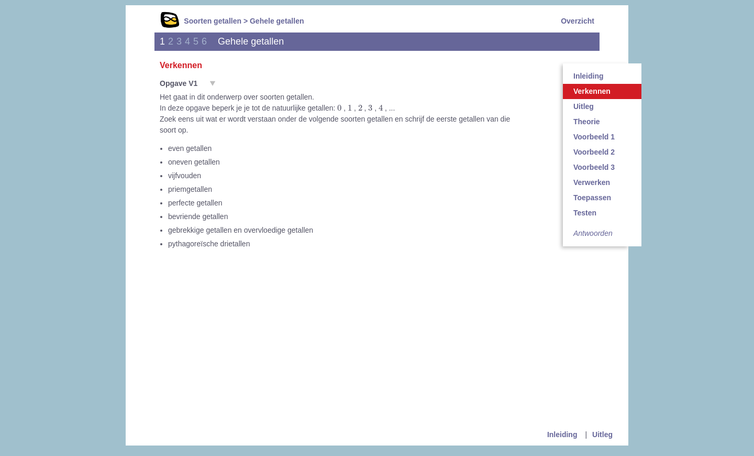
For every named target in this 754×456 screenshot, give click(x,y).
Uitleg (583, 106)
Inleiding (588, 76)
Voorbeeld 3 (594, 167)
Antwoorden (593, 233)
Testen (584, 213)
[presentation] (339, 107)
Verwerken (591, 182)
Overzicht (577, 21)
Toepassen (592, 197)
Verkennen (592, 91)
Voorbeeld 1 (594, 137)
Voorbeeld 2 (594, 152)
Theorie (586, 121)
